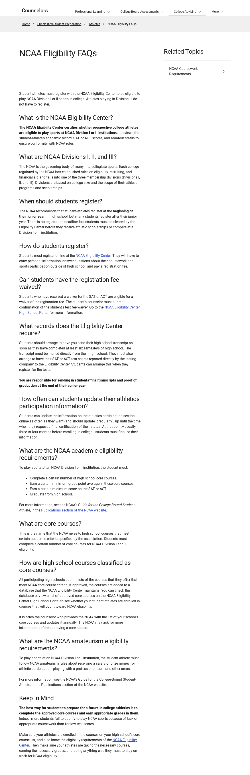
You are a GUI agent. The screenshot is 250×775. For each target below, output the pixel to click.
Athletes (94, 24)
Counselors (35, 11)
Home (26, 24)
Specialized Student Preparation (59, 24)
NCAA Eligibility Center (93, 256)
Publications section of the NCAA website (73, 510)
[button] (217, 8)
